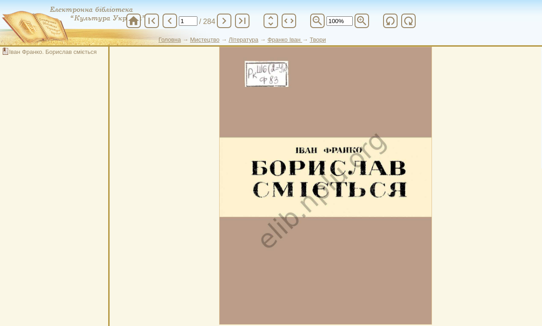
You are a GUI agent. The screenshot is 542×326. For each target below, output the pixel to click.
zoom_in (361, 20)
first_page (151, 20)
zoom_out (317, 20)
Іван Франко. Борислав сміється (53, 51)
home (133, 20)
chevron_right (224, 20)
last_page (242, 20)
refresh (390, 20)
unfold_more (270, 20)
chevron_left (169, 20)
